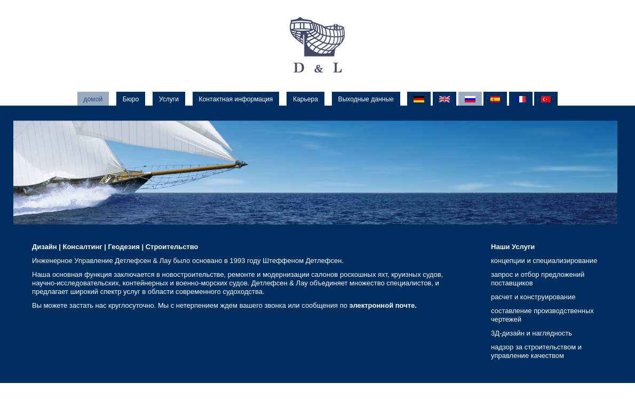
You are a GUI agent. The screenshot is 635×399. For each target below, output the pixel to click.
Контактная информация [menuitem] (236, 99)
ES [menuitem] (495, 99)
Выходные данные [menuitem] (366, 99)
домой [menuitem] (93, 99)
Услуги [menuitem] (169, 99)
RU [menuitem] (470, 99)
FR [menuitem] (521, 99)
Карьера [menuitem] (305, 99)
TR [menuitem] (546, 99)
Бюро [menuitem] (131, 99)
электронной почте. (383, 305)
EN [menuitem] (444, 99)
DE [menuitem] (419, 99)
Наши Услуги (513, 247)
